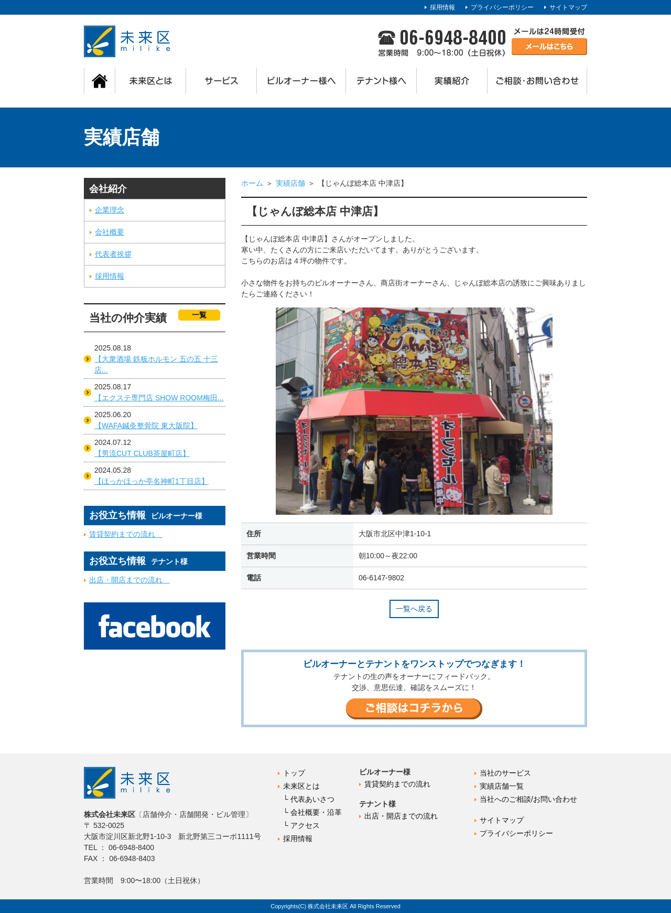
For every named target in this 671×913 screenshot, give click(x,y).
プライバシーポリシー (502, 7)
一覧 (199, 315)
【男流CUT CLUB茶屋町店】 (142, 453)
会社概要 (109, 232)
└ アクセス (301, 825)
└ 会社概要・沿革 (312, 812)
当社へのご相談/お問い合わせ (528, 799)
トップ (294, 773)
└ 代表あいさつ (308, 799)
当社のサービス (505, 773)
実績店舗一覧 (502, 786)
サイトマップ (568, 7)
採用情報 (442, 7)
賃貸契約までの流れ (126, 534)
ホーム (252, 183)
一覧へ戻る (414, 608)
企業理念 (109, 210)
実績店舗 (290, 183)
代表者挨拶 (113, 254)
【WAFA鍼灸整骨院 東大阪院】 (146, 425)
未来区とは (301, 786)
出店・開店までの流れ (129, 580)
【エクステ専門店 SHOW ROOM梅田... (159, 398)
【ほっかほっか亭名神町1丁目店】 (151, 481)
